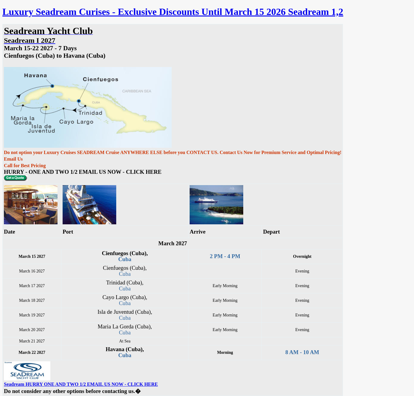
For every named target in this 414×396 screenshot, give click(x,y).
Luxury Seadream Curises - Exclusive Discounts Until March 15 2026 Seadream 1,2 (172, 11)
